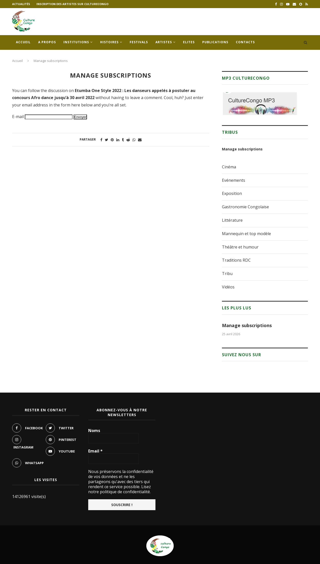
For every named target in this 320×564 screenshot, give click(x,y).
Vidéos (228, 287)
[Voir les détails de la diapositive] (260, 103)
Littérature (232, 220)
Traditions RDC (236, 260)
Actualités (21, 4)
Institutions (76, 42)
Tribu (227, 273)
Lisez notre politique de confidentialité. (119, 489)
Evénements (233, 180)
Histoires (109, 42)
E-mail (18, 116)
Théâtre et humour (240, 247)
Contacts (245, 42)
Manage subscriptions (242, 149)
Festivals (139, 42)
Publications (215, 42)
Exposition (232, 193)
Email (95, 451)
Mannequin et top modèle (246, 233)
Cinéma (229, 167)
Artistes (163, 42)
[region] (260, 103)
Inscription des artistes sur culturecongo (72, 4)
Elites (189, 42)
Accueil (23, 42)
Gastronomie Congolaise (245, 207)
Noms (94, 430)
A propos (47, 42)
